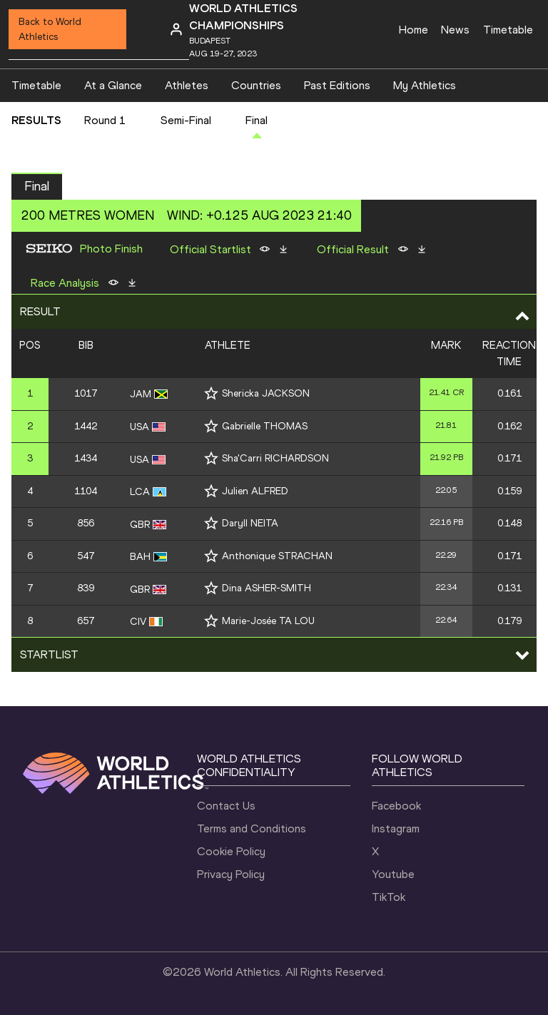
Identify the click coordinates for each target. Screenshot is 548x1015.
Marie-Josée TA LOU (268, 621)
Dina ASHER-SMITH (266, 588)
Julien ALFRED (255, 491)
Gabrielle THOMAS (265, 426)
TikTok (388, 897)
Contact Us (226, 805)
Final (256, 120)
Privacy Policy (231, 874)
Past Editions (337, 85)
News (455, 29)
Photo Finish (111, 249)
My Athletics (424, 85)
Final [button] (36, 186)
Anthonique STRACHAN (277, 556)
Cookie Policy (231, 851)
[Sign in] (176, 29)
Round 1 (105, 120)
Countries (256, 85)
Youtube (393, 874)
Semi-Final (186, 120)
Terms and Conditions (251, 828)
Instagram (396, 828)
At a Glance (113, 85)
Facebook (396, 805)
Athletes (186, 85)
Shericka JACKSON (266, 393)
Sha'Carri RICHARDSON (275, 458)
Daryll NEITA (250, 523)
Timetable (508, 29)
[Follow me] (211, 393)
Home (413, 29)
